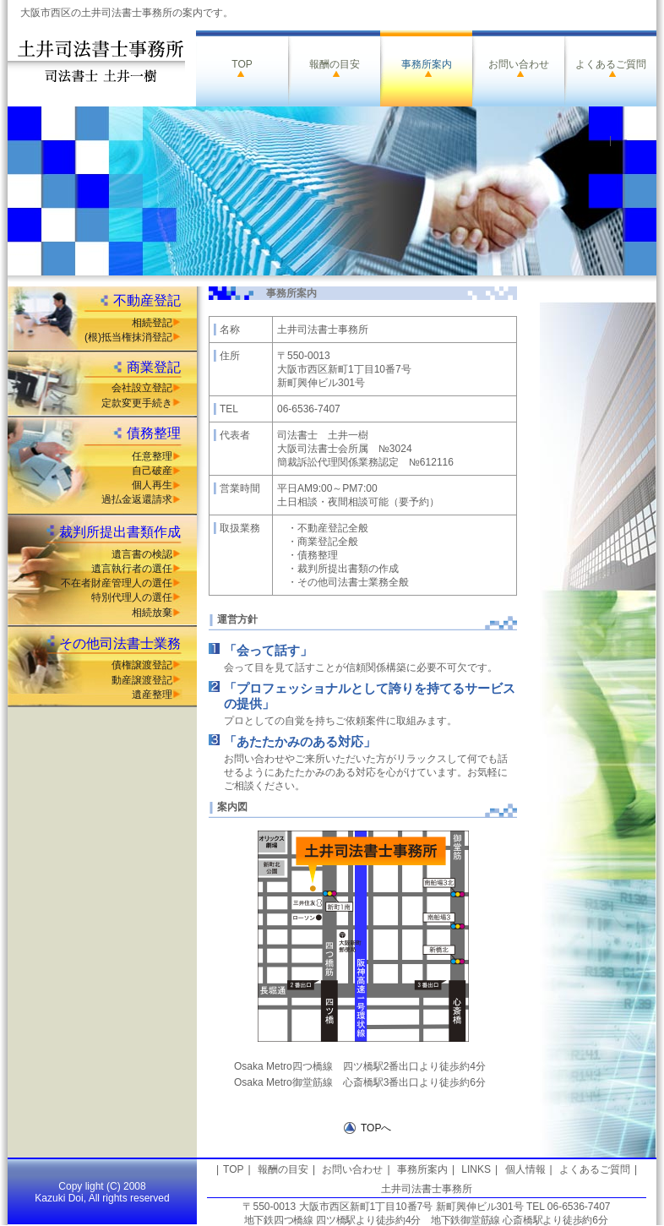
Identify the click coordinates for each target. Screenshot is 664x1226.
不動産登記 (147, 300)
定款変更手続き (136, 403)
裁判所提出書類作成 (120, 532)
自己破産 (152, 471)
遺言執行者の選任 (131, 569)
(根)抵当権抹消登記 (128, 337)
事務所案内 (426, 64)
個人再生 (152, 485)
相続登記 (152, 323)
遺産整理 (152, 694)
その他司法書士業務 (120, 643)
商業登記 (154, 367)
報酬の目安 (334, 64)
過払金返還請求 (136, 499)
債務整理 (154, 433)
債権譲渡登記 (142, 665)
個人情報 (525, 1169)
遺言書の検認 (142, 554)
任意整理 (152, 456)
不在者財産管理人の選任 (116, 583)
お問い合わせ (518, 64)
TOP (241, 64)
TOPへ (376, 1128)
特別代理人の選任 (131, 597)
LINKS (476, 1169)
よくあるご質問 (610, 64)
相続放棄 (152, 612)
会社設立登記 (142, 388)
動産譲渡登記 (142, 680)
